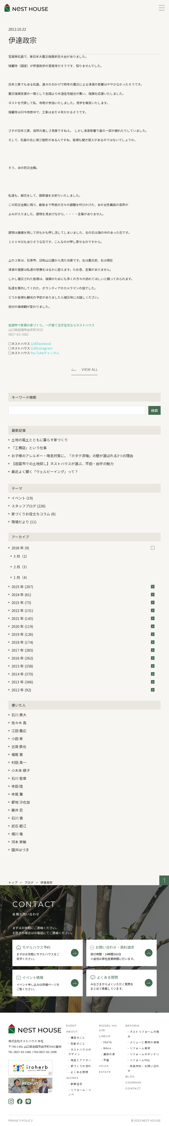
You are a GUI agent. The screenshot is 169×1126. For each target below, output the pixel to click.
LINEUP (105, 1036)
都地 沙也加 (20, 802)
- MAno (106, 1048)
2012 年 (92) (82, 689)
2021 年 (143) (82, 618)
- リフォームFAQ (139, 1060)
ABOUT (72, 1031)
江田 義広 (18, 730)
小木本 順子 (20, 770)
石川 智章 (18, 778)
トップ (12, 882)
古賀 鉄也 (18, 746)
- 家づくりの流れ (79, 1066)
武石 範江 (18, 826)
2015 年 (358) (82, 666)
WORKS (72, 1077)
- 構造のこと (76, 1037)
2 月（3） (21, 566)
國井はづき (20, 849)
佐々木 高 (18, 722)
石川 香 (17, 818)
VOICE (104, 1066)
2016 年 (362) (82, 658)
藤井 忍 (17, 810)
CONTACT (133, 1088)
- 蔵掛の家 (108, 1054)
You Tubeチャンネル (45, 353)
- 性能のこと (76, 1043)
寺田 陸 (17, 786)
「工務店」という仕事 (29, 447)
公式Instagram (41, 348)
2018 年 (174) (82, 642)
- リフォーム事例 (139, 1048)
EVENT (71, 1025)
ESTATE (105, 1072)
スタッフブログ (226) (28, 506)
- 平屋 (105, 1060)
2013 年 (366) (82, 682)
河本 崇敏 (18, 841)
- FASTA (106, 1042)
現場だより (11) (24, 521)
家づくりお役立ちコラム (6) (33, 513)
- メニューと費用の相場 (143, 1042)
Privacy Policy (20, 1120)
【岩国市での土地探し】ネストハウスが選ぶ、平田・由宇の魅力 (62, 463)
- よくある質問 (78, 1072)
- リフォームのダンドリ (143, 1054)
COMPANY (133, 1082)
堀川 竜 (17, 833)
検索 (154, 410)
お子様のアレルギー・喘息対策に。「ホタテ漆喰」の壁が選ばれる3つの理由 (72, 455)
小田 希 (17, 738)
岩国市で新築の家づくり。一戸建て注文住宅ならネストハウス (51, 325)
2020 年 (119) (82, 626)
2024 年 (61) (82, 594)
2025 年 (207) (82, 586)
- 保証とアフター (79, 1060)
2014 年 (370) (82, 674)
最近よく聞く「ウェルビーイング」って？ (44, 471)
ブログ (28, 882)
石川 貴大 (18, 714)
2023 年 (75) (82, 602)
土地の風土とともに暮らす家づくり (39, 439)
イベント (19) (22, 498)
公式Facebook (41, 343)
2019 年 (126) (82, 634)
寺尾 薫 (17, 794)
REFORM (132, 1025)
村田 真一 (18, 762)
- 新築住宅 (75, 1084)
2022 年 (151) (82, 610)
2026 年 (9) (82, 547)
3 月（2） (21, 556)
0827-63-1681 (22, 1052)
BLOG (130, 1076)
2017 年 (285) (82, 650)
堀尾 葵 (17, 754)
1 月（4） (21, 577)
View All (90, 370)
